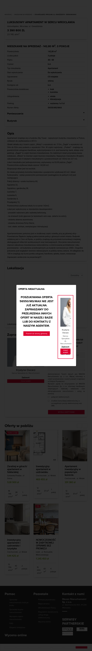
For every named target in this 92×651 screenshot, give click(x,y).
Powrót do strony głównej (36, 333)
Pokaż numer (65, 351)
